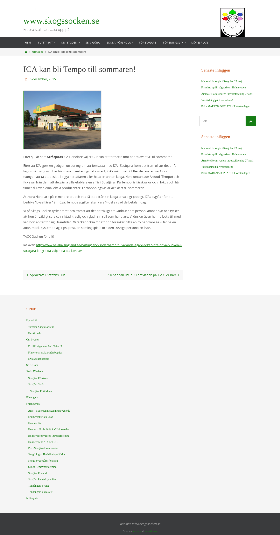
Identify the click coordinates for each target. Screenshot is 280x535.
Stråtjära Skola (36, 384)
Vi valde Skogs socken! (41, 327)
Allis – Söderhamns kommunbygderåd (49, 410)
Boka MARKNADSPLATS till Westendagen (225, 106)
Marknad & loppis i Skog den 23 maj (221, 81)
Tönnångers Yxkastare (40, 491)
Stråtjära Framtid (37, 473)
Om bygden (32, 339)
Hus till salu (34, 333)
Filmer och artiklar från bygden (45, 352)
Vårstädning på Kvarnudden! (217, 100)
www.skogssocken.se (61, 21)
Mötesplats (32, 498)
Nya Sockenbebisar (38, 358)
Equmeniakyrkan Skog (40, 416)
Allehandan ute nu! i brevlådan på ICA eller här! (144, 275)
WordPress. (151, 531)
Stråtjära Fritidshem (41, 391)
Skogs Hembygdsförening (42, 466)
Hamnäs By (34, 423)
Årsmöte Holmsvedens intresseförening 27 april (227, 94)
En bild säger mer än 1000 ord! (45, 346)
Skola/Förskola (34, 371)
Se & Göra (32, 365)
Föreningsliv (33, 403)
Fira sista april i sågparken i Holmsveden (223, 87)
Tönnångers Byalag (38, 485)
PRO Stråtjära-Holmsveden (43, 448)
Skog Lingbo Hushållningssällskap (47, 454)
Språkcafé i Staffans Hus (45, 275)
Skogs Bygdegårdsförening (43, 460)
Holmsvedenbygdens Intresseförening (48, 435)
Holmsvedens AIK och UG (43, 442)
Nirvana (136, 531)
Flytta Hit (31, 320)
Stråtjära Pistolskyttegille (42, 479)
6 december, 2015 (43, 79)
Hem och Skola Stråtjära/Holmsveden (48, 429)
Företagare (32, 397)
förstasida (37, 51)
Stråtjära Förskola (38, 378)
